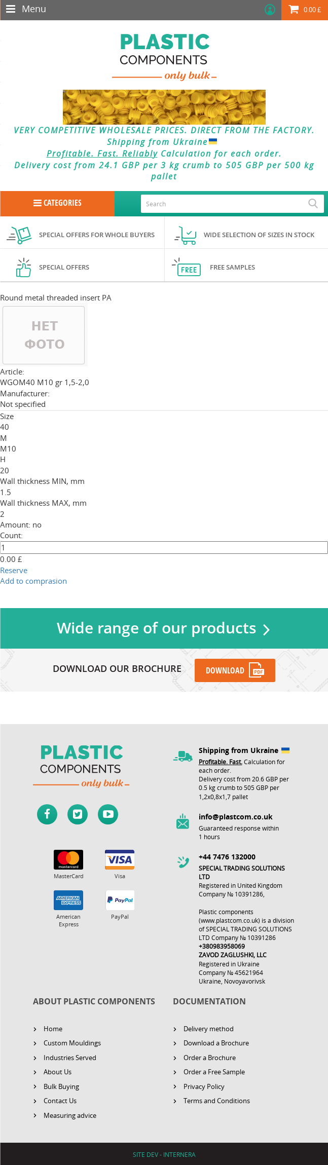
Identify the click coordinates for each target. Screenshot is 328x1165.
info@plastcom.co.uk (236, 815)
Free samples (232, 267)
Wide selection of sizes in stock (259, 234)
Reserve (13, 570)
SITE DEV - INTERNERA (164, 1153)
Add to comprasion (33, 581)
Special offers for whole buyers (97, 234)
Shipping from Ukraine (164, 141)
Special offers (64, 267)
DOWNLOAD (225, 669)
